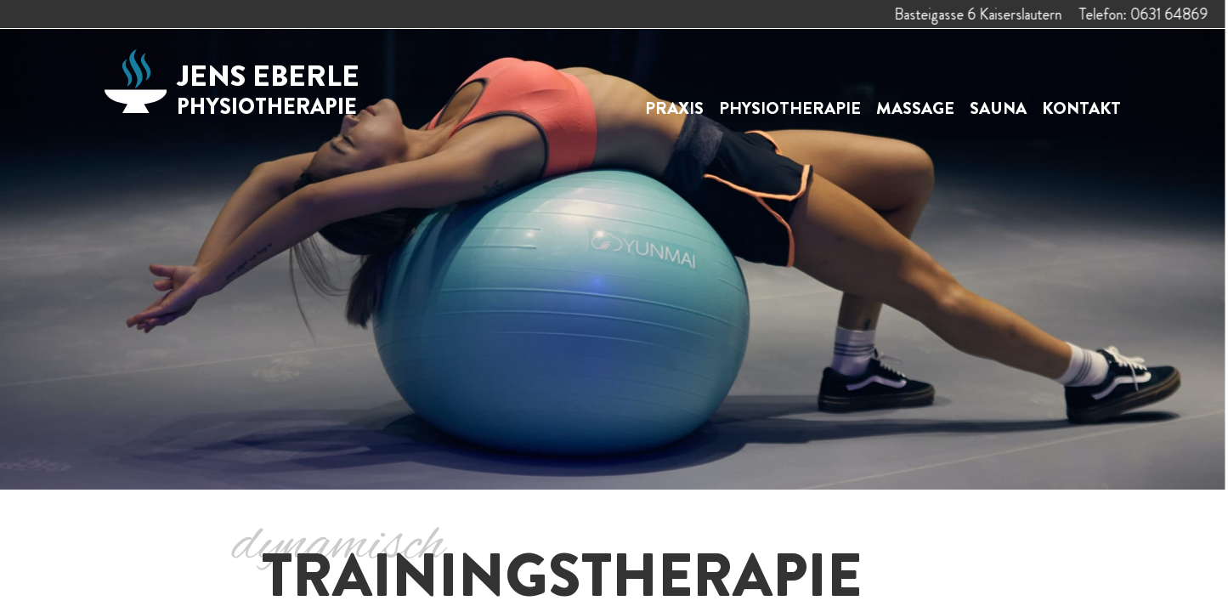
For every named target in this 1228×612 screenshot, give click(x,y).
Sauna (998, 108)
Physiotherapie (790, 108)
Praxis (674, 108)
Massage (915, 108)
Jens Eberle (268, 88)
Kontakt (1081, 108)
